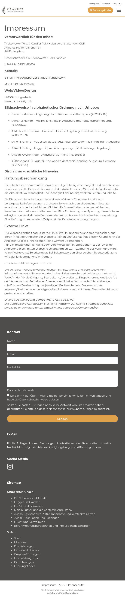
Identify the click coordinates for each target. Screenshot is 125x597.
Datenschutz (75, 585)
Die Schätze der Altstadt (30, 498)
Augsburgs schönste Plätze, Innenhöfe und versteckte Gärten (54, 514)
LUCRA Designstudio (68, 593)
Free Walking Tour (26, 558)
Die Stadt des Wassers (28, 506)
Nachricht (13, 367)
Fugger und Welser (27, 502)
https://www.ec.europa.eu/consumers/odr (71, 307)
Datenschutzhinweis (20, 390)
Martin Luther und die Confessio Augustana (43, 510)
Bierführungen (24, 562)
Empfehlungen (24, 546)
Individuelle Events (26, 550)
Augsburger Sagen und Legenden (36, 517)
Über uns (20, 542)
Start (17, 538)
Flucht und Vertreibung (29, 522)
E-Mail (11, 354)
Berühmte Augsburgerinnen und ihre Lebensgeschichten (52, 525)
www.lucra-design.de (18, 101)
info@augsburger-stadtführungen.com (40, 77)
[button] (119, 10)
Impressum (49, 585)
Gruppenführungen (27, 554)
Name (11, 341)
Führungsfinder (24, 566)
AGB (62, 585)
